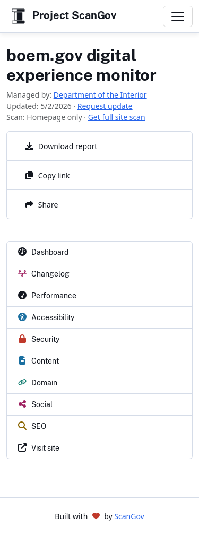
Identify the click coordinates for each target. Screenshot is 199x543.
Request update (105, 106)
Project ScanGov (62, 16)
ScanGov (129, 516)
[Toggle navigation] (178, 16)
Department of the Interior (100, 95)
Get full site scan (116, 117)
